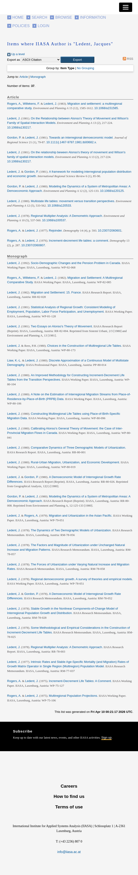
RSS (127, 59)
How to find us (68, 796)
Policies (21, 26)
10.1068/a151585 (106, 108)
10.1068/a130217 (19, 127)
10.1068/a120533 (59, 205)
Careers (69, 786)
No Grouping (85, 68)
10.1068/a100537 (54, 220)
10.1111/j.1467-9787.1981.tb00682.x (71, 142)
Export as (13, 59)
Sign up (106, 737)
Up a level (16, 54)
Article (23, 77)
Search (39, 17)
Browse (63, 17)
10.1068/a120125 (112, 191)
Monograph (38, 77)
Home (18, 17)
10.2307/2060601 (109, 230)
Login (44, 26)
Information (93, 17)
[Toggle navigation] (125, 7)
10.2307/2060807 (33, 245)
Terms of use (69, 806)
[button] (77, 60)
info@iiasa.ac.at (69, 852)
